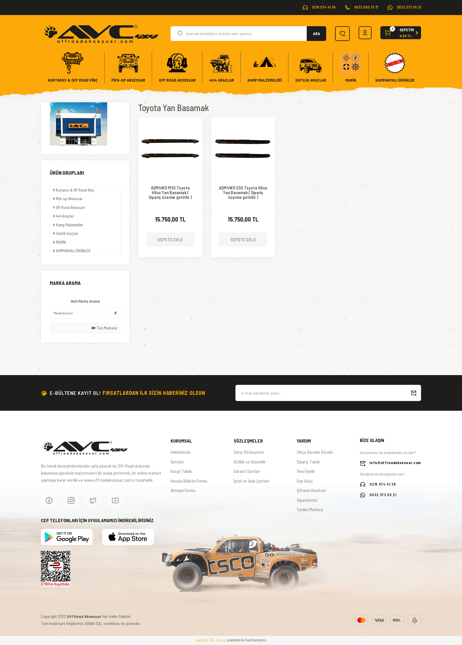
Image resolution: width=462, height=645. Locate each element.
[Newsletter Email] (328, 393)
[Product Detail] (170, 126)
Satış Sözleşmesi (249, 452)
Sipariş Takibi (308, 461)
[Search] (247, 33)
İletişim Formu (183, 490)
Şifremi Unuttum (311, 490)
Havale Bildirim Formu (189, 481)
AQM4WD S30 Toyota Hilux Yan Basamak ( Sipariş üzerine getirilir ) (243, 191)
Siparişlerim (307, 500)
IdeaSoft (202, 640)
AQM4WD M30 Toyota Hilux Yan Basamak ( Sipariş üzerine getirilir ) (170, 191)
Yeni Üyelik (306, 471)
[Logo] (101, 33)
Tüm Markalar (105, 328)
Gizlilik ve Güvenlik (249, 461)
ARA (313, 33)
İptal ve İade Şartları (251, 481)
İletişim (177, 461)
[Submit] (413, 393)
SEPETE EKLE (170, 237)
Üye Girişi (305, 481)
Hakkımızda (180, 452)
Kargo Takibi (181, 471)
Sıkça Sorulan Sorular (315, 452)
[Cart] (400, 33)
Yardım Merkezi (310, 509)
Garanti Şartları (247, 471)
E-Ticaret (219, 640)
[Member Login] (362, 33)
